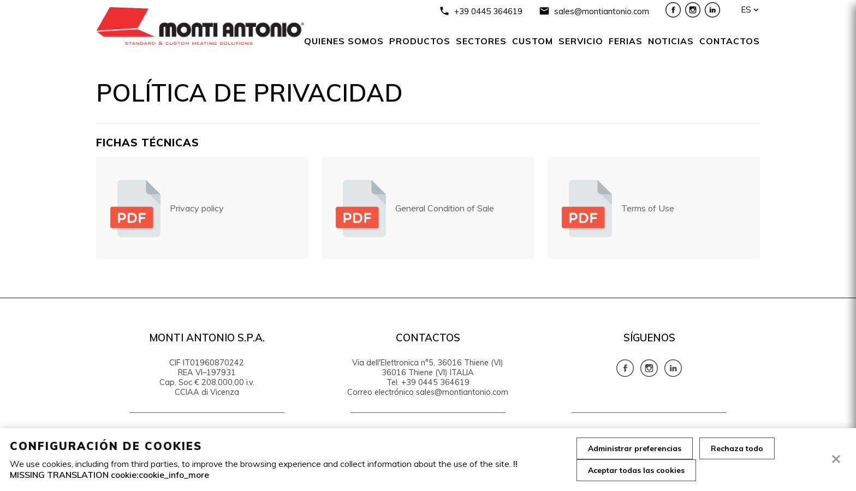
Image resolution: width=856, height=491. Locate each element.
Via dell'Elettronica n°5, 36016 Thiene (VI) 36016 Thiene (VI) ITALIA (427, 367)
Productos (419, 41)
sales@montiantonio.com (601, 11)
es (746, 9)
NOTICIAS (671, 41)
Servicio (580, 41)
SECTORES (481, 41)
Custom (532, 41)
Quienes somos (344, 41)
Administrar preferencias (634, 448)
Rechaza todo (737, 448)
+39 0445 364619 (488, 11)
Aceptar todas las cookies (636, 470)
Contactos (729, 41)
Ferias (626, 41)
